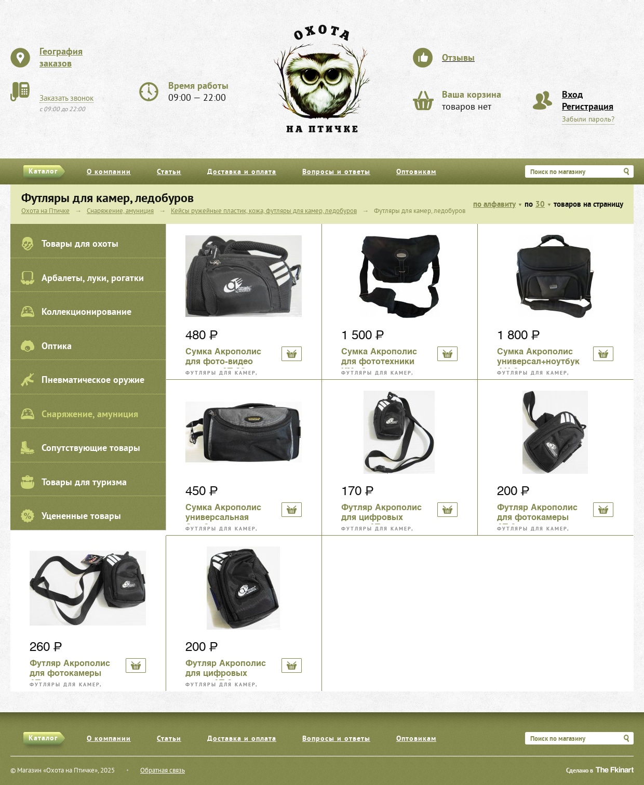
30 (540, 205)
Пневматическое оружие (82, 380)
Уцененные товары (71, 516)
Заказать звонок (66, 98)
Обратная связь (162, 771)
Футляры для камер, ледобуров (221, 373)
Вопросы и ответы (336, 172)
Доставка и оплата (241, 172)
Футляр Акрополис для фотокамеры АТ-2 (537, 513)
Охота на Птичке (45, 211)
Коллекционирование (76, 311)
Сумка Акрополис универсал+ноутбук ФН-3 (538, 357)
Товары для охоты (69, 243)
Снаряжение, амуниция (79, 414)
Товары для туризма (74, 482)
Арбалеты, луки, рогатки (82, 278)
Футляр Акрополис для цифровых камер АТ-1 (381, 513)
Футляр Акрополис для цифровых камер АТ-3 (225, 669)
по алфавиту (494, 205)
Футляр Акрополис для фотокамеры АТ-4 (70, 669)
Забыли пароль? (588, 119)
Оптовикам (416, 172)
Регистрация (587, 107)
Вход (572, 95)
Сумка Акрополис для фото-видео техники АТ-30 (223, 357)
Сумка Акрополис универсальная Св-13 (223, 513)
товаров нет (471, 101)
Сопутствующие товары (80, 448)
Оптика (46, 346)
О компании (109, 172)
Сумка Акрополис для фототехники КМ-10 (379, 357)
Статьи (169, 172)
